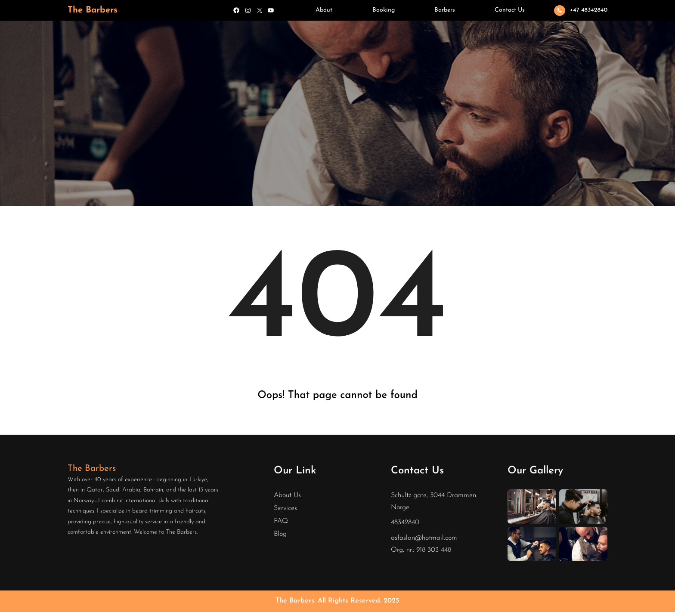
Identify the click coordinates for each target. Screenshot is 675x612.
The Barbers (92, 10)
